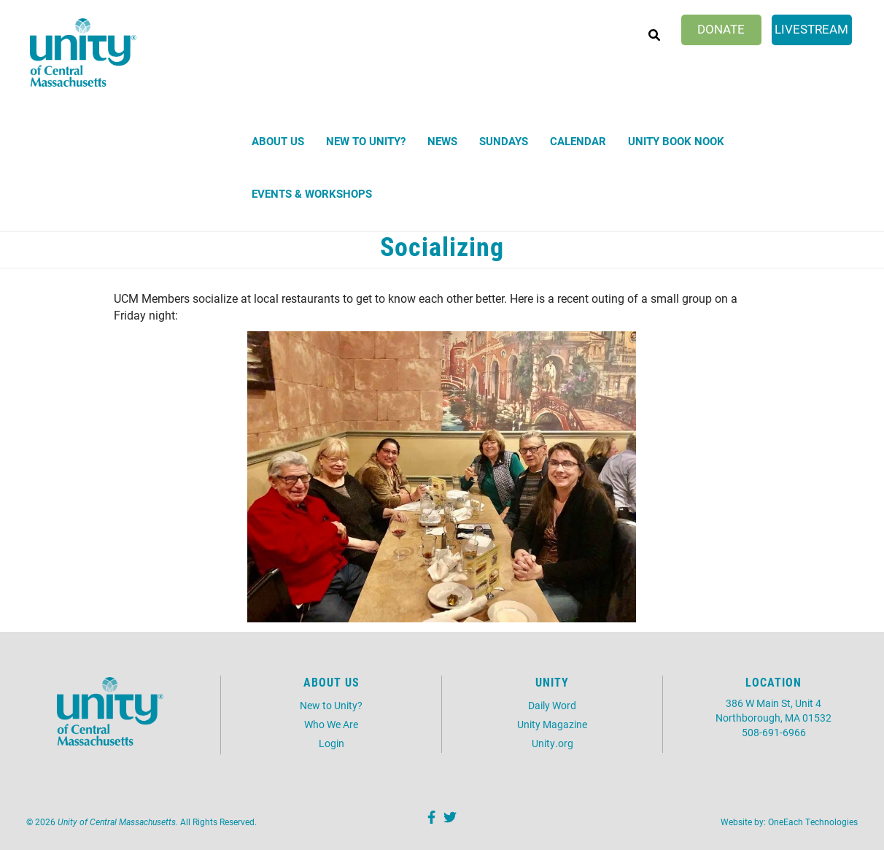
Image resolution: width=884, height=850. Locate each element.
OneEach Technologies (813, 821)
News (442, 141)
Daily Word (552, 705)
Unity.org (552, 743)
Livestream (811, 28)
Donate (721, 28)
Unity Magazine (552, 724)
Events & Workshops (312, 193)
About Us (278, 141)
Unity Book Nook (676, 141)
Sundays (503, 141)
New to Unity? (366, 141)
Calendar (578, 141)
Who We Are (331, 724)
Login (331, 743)
